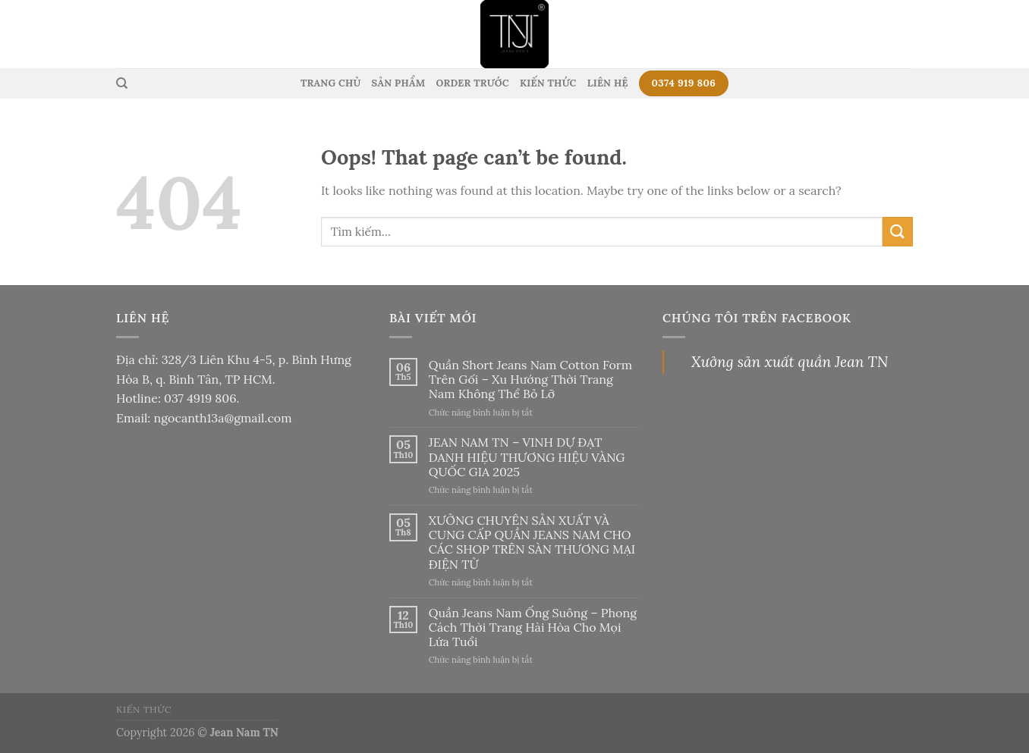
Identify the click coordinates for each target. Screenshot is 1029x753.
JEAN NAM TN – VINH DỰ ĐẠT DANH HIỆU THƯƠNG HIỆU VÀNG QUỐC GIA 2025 (527, 456)
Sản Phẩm (399, 83)
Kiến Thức (548, 83)
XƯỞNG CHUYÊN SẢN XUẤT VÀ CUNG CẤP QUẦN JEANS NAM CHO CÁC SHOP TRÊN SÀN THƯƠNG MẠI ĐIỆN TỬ (532, 542)
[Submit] (898, 231)
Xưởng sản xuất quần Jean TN (789, 362)
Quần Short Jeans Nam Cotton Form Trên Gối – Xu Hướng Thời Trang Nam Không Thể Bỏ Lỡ (530, 379)
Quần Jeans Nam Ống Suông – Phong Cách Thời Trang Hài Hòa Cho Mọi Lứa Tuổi (533, 627)
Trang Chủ (331, 83)
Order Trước (472, 83)
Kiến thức (144, 709)
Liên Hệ (607, 83)
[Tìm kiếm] (121, 83)
